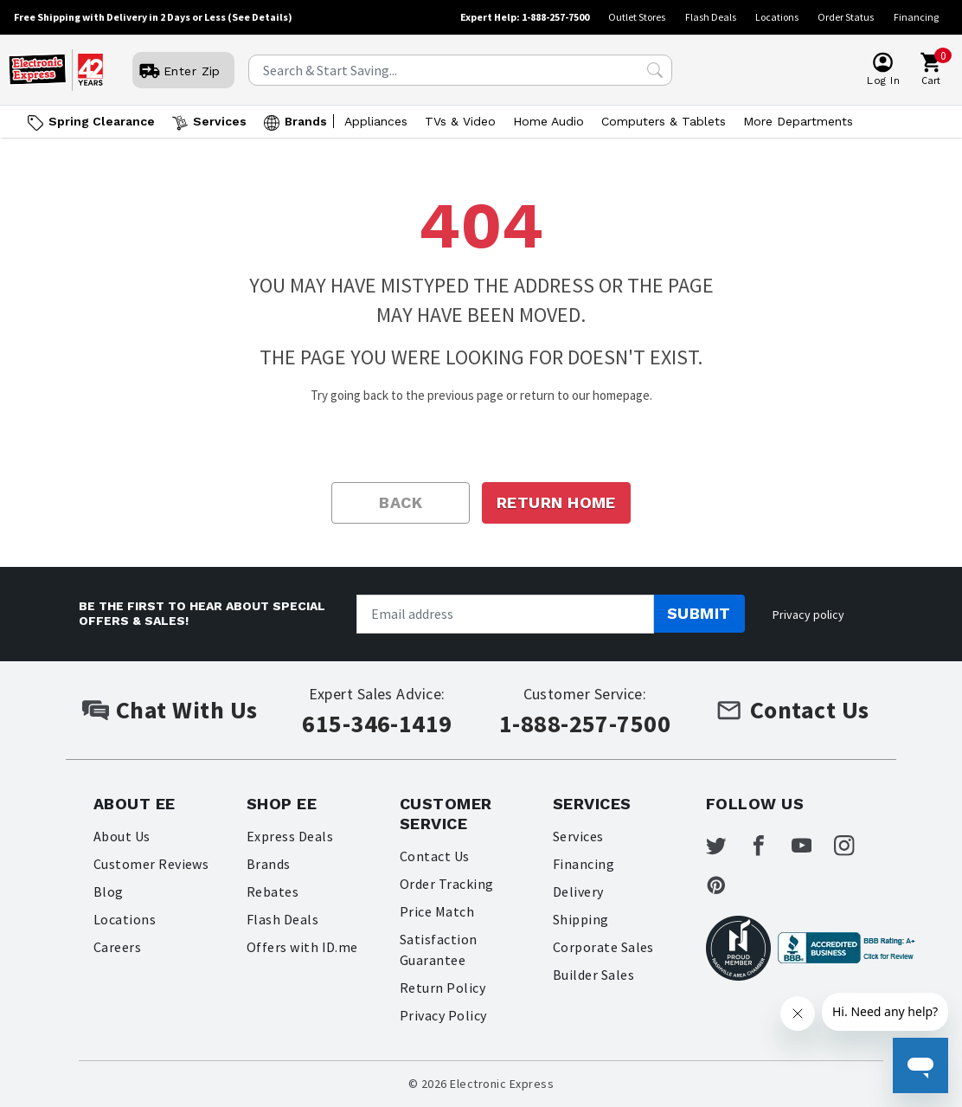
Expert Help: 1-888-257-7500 (524, 16)
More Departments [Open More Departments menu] (798, 121)
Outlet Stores (636, 16)
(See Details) (260, 16)
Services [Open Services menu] (220, 121)
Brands (269, 863)
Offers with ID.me (302, 947)
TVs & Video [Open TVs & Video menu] (460, 121)
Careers (117, 947)
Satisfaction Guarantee (439, 949)
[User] (182, 71)
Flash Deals (710, 16)
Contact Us (435, 856)
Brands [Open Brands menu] (306, 121)
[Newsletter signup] (505, 614)
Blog (108, 891)
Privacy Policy (443, 1015)
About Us (122, 836)
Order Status (846, 16)
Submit (699, 613)
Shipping (581, 919)
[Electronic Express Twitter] (726, 846)
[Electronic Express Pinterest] (726, 888)
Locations (776, 16)
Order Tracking (447, 883)
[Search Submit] (655, 70)
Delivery (578, 891)
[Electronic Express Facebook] (771, 846)
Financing (916, 16)
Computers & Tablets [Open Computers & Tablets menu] (663, 121)
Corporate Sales (603, 947)
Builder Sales (593, 974)
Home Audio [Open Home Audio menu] (548, 121)
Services (578, 836)
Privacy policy (808, 614)
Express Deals (290, 836)
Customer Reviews (151, 863)
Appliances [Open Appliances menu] (375, 121)
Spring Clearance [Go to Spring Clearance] (101, 121)
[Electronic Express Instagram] (860, 846)
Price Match (437, 911)
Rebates (272, 891)
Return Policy (442, 987)
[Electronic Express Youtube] (816, 846)
